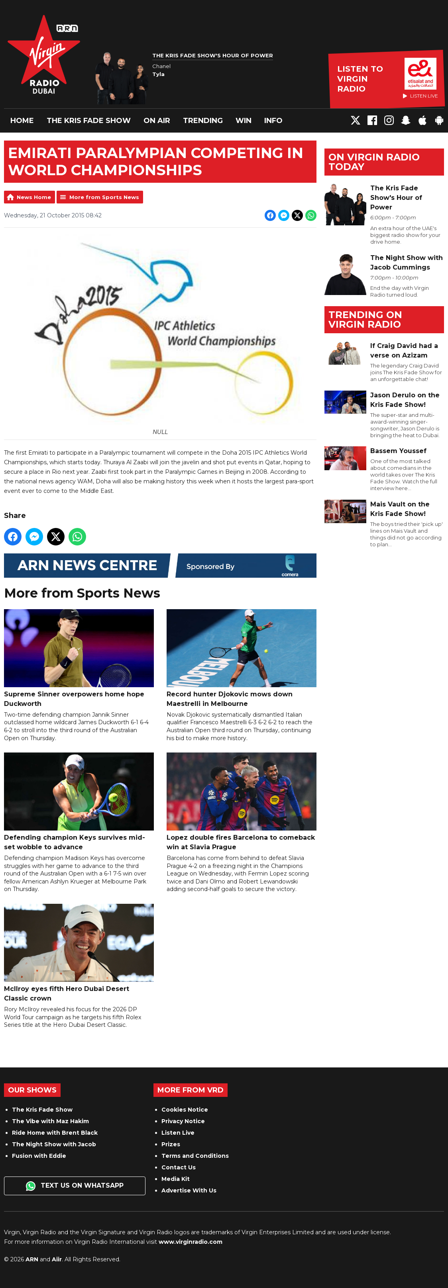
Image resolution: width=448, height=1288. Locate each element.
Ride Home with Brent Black (55, 1132)
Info (273, 120)
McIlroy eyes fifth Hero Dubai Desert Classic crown (79, 953)
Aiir (57, 1259)
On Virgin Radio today (374, 161)
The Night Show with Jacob (54, 1144)
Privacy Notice (183, 1121)
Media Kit (175, 1178)
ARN (32, 1259)
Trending (203, 120)
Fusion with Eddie (39, 1155)
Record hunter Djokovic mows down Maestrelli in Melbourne (241, 658)
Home (22, 120)
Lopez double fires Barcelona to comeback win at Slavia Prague (241, 802)
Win (244, 120)
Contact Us (178, 1167)
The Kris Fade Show (89, 120)
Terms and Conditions (195, 1155)
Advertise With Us (188, 1190)
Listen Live (178, 1132)
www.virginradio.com (190, 1241)
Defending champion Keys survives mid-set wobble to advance (79, 802)
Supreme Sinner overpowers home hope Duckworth (79, 658)
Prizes (170, 1144)
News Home (34, 197)
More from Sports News (104, 197)
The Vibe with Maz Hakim (50, 1121)
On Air (156, 120)
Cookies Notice (184, 1109)
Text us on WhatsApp (75, 1186)
